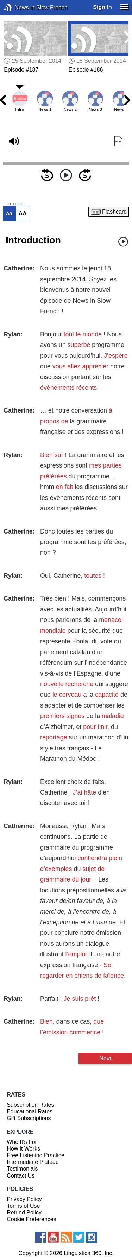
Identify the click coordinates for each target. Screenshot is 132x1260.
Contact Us (20, 1176)
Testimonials (22, 1169)
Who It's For (22, 1142)
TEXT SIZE (16, 204)
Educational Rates (29, 1111)
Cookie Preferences (31, 1219)
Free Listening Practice (35, 1155)
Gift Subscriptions (29, 1118)
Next (105, 1058)
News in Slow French (18, 8)
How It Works (23, 1149)
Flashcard (114, 212)
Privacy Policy (24, 1199)
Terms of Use (23, 1206)
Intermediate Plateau (33, 1162)
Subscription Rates (30, 1105)
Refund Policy (24, 1212)
